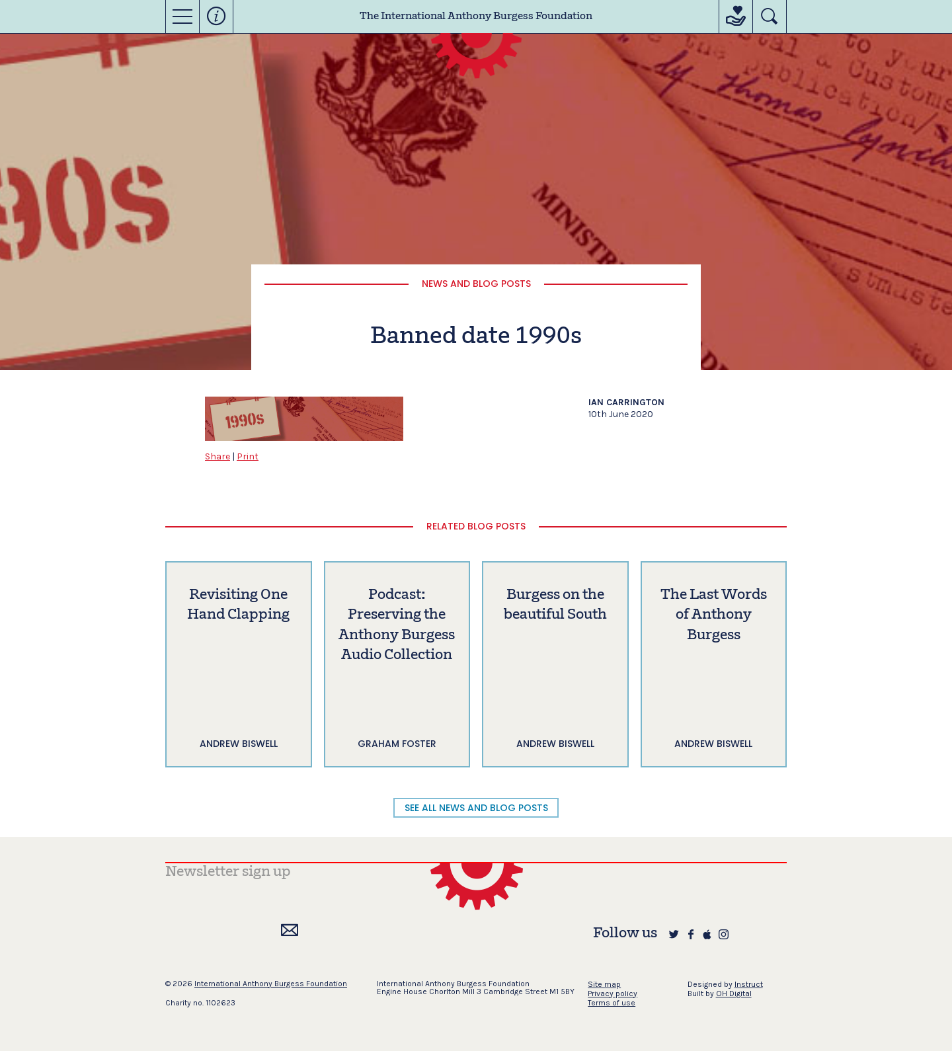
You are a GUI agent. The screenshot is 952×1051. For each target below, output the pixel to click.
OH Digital (734, 993)
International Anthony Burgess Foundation (270, 983)
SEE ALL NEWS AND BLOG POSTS (476, 807)
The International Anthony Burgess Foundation (476, 16)
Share (217, 456)
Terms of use (611, 1002)
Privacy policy (612, 993)
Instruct (748, 984)
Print (247, 456)
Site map (604, 984)
